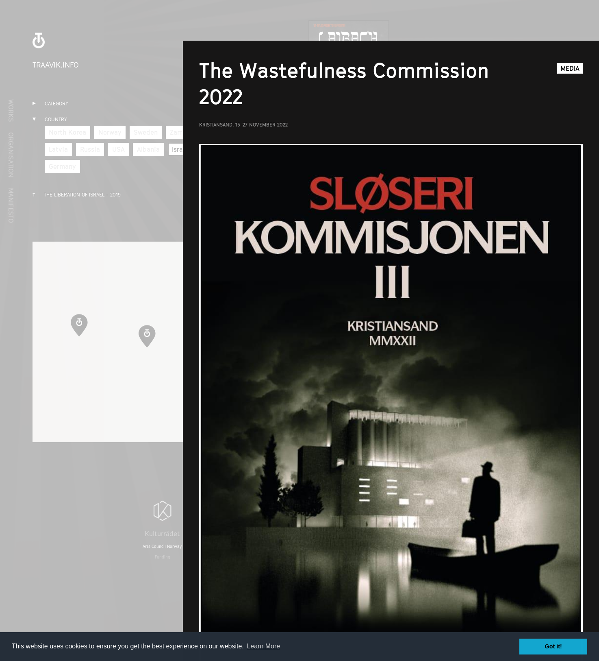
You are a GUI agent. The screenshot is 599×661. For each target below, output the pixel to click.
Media (569, 68)
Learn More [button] (263, 646)
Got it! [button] (553, 646)
